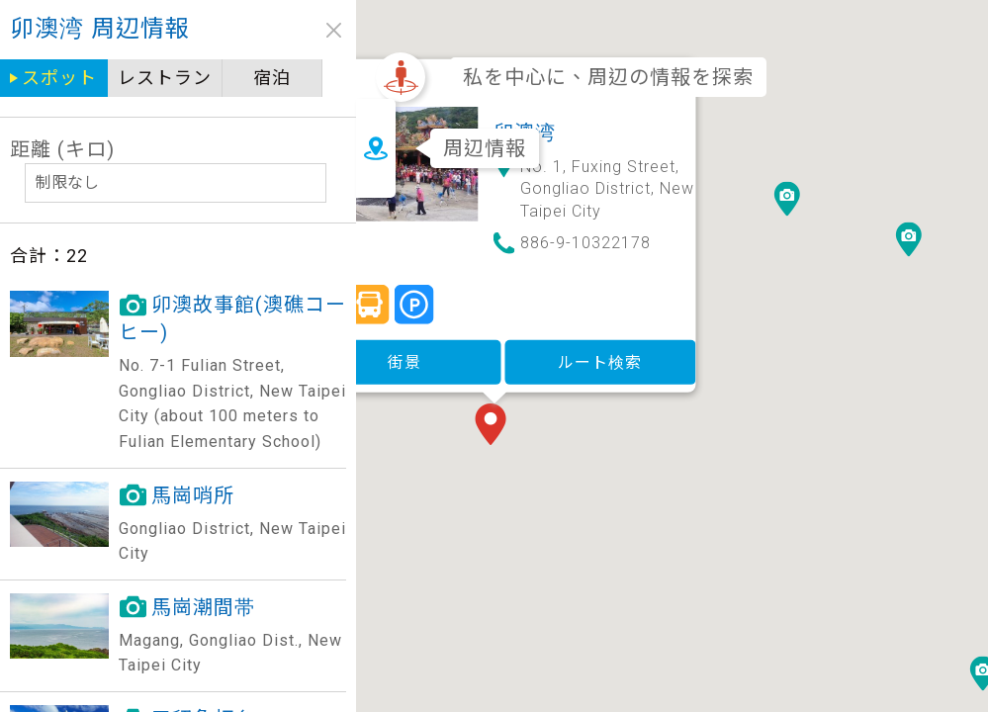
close (333, 30)
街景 (494, 278)
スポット (59, 77)
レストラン (165, 77)
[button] (584, 343)
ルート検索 (690, 278)
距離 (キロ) (62, 149)
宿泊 (272, 77)
